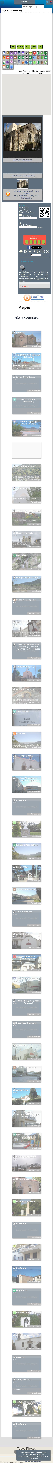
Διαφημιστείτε (11, 1462)
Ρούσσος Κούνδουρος (27, 1323)
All (40, 46)
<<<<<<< (36, 255)
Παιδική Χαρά (23, 1145)
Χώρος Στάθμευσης (26, 900)
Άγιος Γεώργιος (24, 1345)
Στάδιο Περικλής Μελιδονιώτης (28, 433)
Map (13, 46)
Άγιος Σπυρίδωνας (25, 387)
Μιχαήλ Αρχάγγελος (26, 1189)
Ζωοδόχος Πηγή (24, 766)
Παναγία (20, 343)
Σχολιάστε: (24, 286)
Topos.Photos (26, 1448)
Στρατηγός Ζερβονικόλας (28, 834)
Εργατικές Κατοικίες (26, 1033)
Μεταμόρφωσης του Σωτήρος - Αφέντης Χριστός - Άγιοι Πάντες (28, 657)
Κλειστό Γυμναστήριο (27, 989)
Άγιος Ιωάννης (23, 499)
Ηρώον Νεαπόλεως (26, 1211)
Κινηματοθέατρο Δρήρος (28, 1257)
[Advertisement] (26, 27)
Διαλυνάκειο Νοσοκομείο (28, 967)
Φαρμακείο (21, 1301)
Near (34, 46)
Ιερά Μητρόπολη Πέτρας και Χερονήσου (28, 789)
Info (27, 46)
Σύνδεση (4, 1462)
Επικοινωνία (20, 1462)
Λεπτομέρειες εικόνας (22, 160)
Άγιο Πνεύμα (22, 632)
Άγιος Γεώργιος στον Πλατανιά (28, 1012)
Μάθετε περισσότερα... (33, 1462)
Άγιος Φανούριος (25, 677)
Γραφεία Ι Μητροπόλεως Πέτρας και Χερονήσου (28, 1124)
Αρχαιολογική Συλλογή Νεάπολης (28, 366)
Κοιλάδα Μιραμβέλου (27, 855)
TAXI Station (22, 721)
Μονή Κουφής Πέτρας (27, 588)
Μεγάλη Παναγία (24, 543)
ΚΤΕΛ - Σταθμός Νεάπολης (28, 410)
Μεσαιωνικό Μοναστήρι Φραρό (28, 522)
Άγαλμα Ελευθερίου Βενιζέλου (28, 1413)
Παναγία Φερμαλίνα (26, 1167)
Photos (20, 46)
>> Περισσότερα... (35, 356)
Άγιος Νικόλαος (24, 1390)
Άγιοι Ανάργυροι (24, 922)
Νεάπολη (20, 744)
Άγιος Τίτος (22, 1100)
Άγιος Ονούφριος (25, 699)
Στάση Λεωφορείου (26, 610)
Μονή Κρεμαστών (25, 476)
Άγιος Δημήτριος (24, 944)
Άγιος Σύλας (22, 877)
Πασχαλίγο (21, 565)
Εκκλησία (21, 810)
